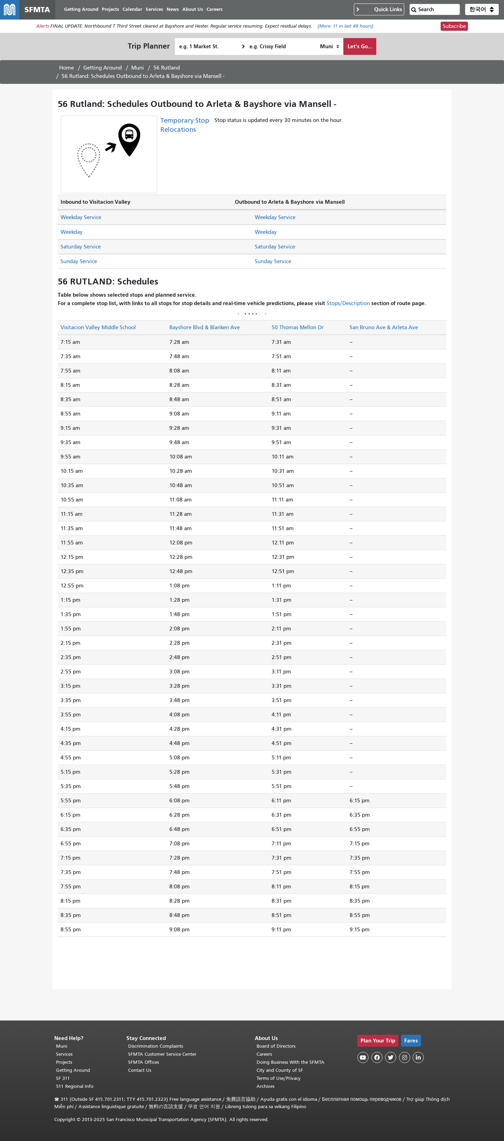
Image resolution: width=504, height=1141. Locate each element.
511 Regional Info (74, 1086)
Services (64, 1054)
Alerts (42, 27)
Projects (64, 1062)
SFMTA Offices (143, 1062)
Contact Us (139, 1070)
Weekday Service (81, 218)
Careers (264, 1054)
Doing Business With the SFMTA (290, 1062)
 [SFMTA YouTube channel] (363, 1057)
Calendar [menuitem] (132, 10)
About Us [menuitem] (193, 10)
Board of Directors (276, 1046)
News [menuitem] (173, 10)
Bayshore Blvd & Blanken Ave (204, 328)
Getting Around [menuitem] (81, 10)
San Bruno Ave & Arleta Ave (384, 328)
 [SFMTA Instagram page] (404, 1057)
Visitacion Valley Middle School (98, 328)
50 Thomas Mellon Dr (298, 328)
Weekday (72, 232)
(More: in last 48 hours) (345, 27)
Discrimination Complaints (155, 1046)
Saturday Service (81, 247)
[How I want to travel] (329, 46)
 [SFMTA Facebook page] (377, 1057)
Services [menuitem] (154, 10)
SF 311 (63, 1078)
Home (66, 68)
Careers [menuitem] (215, 10)
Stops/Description (348, 304)
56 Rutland (166, 68)
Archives (265, 1086)
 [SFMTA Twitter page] (390, 1057)
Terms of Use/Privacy (279, 1078)
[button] (482, 9)
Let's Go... (360, 46)
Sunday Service (79, 262)
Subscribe (454, 26)
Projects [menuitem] (110, 10)
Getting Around (102, 68)
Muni (137, 68)
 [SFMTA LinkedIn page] (418, 1057)
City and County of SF (280, 1070)
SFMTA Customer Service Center (162, 1054)
